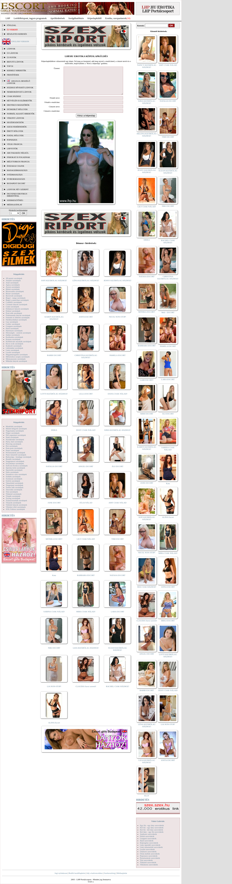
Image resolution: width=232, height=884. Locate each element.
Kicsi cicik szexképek (14, 344)
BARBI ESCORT (54, 361)
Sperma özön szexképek (15, 468)
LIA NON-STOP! (54, 692)
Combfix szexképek (14, 302)
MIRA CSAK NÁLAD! (85, 617)
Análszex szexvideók (148, 834)
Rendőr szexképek (13, 459)
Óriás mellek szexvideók (150, 854)
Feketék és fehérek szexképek (18, 317)
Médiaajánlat (122, 873)
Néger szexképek (12, 433)
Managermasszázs (17, 170)
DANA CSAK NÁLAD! (117, 399)
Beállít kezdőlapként (77, 873)
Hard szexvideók (146, 841)
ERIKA (54, 435)
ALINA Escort (54, 728)
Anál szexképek (12, 283)
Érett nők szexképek (14, 313)
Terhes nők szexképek (14, 487)
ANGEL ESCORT (85, 472)
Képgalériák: (19, 274)
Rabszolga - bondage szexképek (18, 457)
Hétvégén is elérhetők (19, 100)
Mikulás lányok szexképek (16, 361)
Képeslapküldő (95, 18)
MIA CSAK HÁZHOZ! (146, 587)
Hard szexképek (12, 328)
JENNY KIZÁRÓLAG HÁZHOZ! (117, 286)
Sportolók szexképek (14, 470)
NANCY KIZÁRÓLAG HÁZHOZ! (146, 66)
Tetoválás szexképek (14, 489)
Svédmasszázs (14, 175)
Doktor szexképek (13, 311)
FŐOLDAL (11, 25)
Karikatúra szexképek (14, 337)
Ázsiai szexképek (13, 287)
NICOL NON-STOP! (117, 322)
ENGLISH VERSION (20, 41)
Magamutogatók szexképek (17, 354)
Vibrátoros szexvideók (149, 864)
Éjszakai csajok (15, 166)
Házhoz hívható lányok (20, 87)
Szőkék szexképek (13, 476)
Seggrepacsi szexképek (15, 461)
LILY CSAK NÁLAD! (86, 544)
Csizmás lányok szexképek (16, 304)
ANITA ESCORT (86, 322)
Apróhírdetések (57, 18)
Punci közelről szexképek (16, 455)
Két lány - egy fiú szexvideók (151, 832)
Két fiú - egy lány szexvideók (151, 827)
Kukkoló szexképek (14, 346)
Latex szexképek (12, 350)
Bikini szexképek (13, 289)
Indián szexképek (13, 335)
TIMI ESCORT (117, 544)
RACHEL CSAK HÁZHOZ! (117, 692)
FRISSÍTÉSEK (13, 75)
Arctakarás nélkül (18, 153)
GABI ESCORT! (147, 380)
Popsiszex (12, 140)
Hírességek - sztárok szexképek (18, 333)
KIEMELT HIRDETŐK (16, 70)
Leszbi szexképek (13, 352)
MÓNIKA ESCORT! (54, 544)
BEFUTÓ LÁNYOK (15, 62)
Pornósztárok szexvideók (150, 858)
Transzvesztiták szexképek (16, 500)
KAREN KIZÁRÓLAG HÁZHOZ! (54, 323)
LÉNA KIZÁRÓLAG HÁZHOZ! (85, 286)
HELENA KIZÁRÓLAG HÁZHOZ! (147, 135)
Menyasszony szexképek (16, 359)
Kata (54, 581)
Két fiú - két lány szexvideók (151, 830)
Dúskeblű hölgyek (17, 109)
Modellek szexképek (14, 426)
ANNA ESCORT (168, 587)
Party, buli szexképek (14, 442)
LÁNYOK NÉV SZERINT (18, 189)
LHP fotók (12, 148)
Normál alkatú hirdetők (20, 114)
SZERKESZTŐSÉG (15, 200)
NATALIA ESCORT (54, 472)
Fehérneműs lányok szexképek (18, 315)
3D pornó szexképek (14, 278)
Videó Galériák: (158, 821)
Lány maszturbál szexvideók (151, 847)
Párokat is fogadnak (18, 157)
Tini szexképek (12, 492)
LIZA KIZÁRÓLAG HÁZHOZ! (86, 653)
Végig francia (14, 144)
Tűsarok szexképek (13, 503)
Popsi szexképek (12, 450)
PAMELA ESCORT (118, 361)
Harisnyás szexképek (14, 330)
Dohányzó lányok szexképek (17, 309)
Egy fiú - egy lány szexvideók (152, 825)
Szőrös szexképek (13, 481)
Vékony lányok (15, 118)
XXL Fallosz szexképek (15, 509)
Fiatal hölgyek (15, 135)
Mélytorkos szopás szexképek (18, 357)
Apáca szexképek (13, 285)
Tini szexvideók (146, 860)
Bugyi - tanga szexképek (15, 298)
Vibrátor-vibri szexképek (16, 507)
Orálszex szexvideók (148, 851)
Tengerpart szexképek (14, 485)
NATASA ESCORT (117, 581)
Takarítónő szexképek (14, 483)
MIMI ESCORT (146, 414)
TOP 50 (10, 66)
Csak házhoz (14, 96)
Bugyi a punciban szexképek (17, 300)
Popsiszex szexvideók (148, 856)
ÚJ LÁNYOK (12, 53)
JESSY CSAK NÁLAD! (86, 435)
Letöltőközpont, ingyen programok (30, 18)
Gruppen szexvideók (148, 838)
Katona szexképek (13, 339)
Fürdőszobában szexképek (16, 320)
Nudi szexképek (12, 437)
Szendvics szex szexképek (16, 474)
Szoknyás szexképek (14, 479)
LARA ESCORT (117, 617)
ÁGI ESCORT (117, 472)
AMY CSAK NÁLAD (118, 508)
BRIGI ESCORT (168, 621)
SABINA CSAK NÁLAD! (54, 617)
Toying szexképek (13, 498)
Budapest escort (16, 183)
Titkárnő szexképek (13, 494)
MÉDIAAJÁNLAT (14, 204)
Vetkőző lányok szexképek (16, 505)
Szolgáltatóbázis (76, 18)
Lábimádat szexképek (14, 348)
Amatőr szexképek (13, 280)
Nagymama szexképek (15, 431)
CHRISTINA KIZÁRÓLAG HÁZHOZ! (85, 362)
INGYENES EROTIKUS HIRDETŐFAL (17, 195)
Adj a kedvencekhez (94, 873)
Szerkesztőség (109, 873)
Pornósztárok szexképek (15, 452)
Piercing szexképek (13, 444)
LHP (8, 18)
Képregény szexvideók (149, 843)
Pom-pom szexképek (14, 448)
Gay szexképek (12, 322)
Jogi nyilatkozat (61, 873)
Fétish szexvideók (147, 836)
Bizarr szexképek (13, 293)
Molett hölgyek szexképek (16, 428)
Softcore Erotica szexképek (17, 466)
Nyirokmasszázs (16, 179)
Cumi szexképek (12, 306)
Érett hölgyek (15, 131)
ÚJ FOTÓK (11, 57)
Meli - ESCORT (167, 312)
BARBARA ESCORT (86, 581)
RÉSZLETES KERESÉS (17, 34)
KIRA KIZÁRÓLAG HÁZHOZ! (117, 435)
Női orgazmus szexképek (16, 435)
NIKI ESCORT (54, 653)
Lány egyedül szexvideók (150, 845)
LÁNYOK (11, 49)
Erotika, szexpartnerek (116, 18)
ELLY (146, 796)
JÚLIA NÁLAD (85, 508)
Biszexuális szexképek (15, 291)
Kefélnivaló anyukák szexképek (18, 341)
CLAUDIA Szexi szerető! (86, 692)
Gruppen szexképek (14, 326)
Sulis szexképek (12, 472)
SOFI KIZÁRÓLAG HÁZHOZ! (54, 286)
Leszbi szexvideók (147, 849)
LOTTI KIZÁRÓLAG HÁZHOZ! (54, 399)
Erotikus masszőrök (18, 105)
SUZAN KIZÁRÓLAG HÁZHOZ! (117, 654)
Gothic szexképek (13, 324)
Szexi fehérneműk (17, 127)
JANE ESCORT (54, 508)
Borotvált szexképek (14, 296)
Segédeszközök (15, 122)
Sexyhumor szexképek (15, 463)
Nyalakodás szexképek (15, 439)
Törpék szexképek (13, 496)
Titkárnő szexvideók (148, 862)
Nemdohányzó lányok (19, 92)
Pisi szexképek (12, 446)
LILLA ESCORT (86, 399)
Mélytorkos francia (18, 161)
